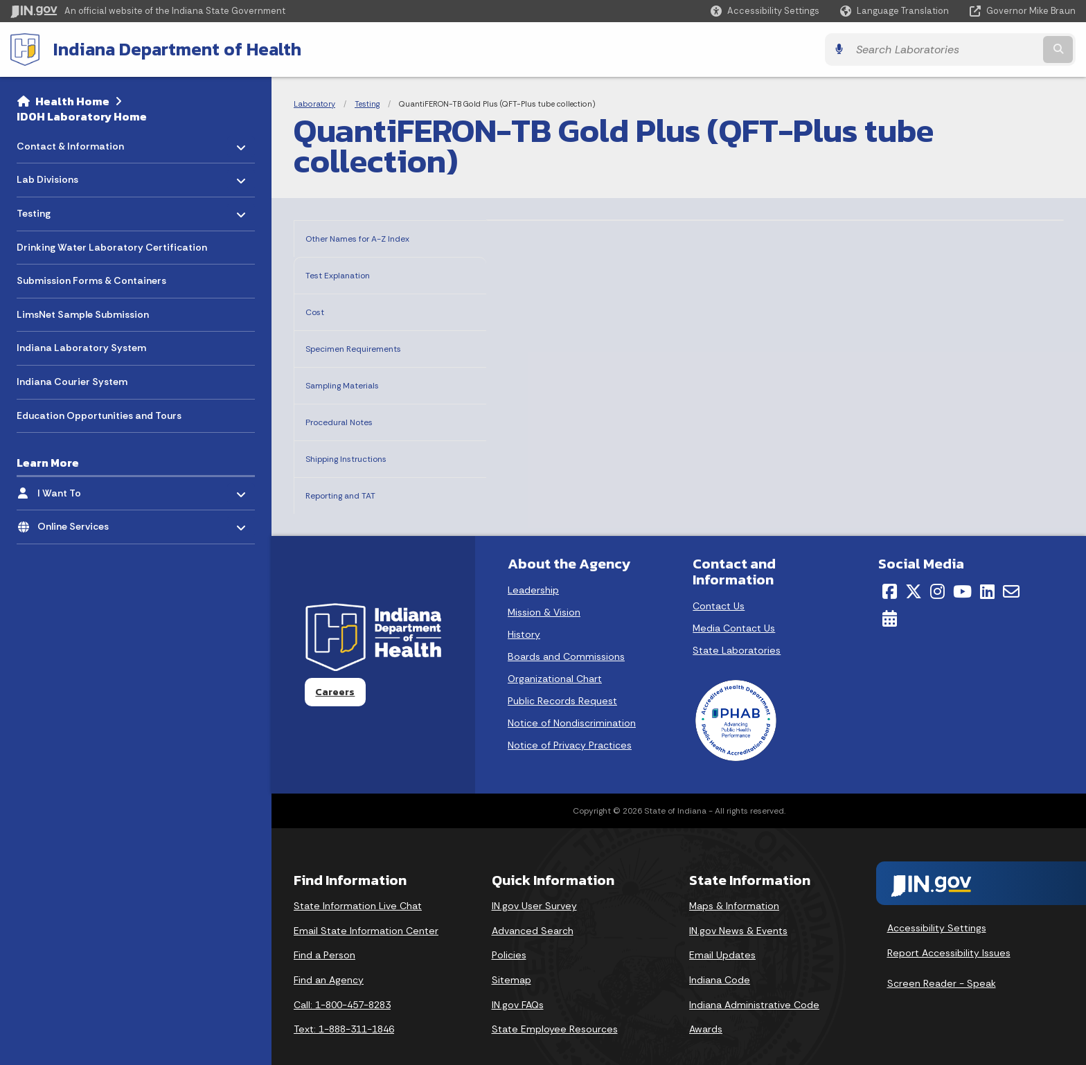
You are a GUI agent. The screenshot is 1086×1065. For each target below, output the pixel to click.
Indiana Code (719, 958)
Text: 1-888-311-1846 (344, 1007)
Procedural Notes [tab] (352, 407)
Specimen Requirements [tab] (372, 339)
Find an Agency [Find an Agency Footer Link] (329, 958)
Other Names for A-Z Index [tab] (377, 237)
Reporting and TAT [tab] (355, 475)
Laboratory (314, 104)
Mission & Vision (544, 590)
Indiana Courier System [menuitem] (72, 381)
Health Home (72, 101)
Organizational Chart (555, 657)
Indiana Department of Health (177, 49)
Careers (335, 670)
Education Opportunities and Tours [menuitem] (99, 415)
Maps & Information (734, 884)
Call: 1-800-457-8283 (342, 983)
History (524, 613)
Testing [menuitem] (57, 210)
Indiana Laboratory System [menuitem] (81, 347)
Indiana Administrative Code (754, 983)
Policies (509, 933)
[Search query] (945, 49)
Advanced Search (532, 909)
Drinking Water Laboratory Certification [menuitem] (112, 247)
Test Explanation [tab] (350, 272)
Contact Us (719, 584)
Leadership (533, 568)
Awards (705, 1007)
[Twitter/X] (913, 570)
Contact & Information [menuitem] (70, 142)
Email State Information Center (366, 909)
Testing (367, 104)
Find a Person (324, 933)
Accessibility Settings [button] (936, 906)
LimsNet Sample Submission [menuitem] (83, 314)
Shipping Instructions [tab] (362, 441)
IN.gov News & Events (738, 909)
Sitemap (511, 958)
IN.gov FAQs (518, 983)
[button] (765, 10)
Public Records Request (562, 679)
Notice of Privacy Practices (570, 723)
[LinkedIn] (987, 570)
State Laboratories (737, 629)
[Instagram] (937, 570)
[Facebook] (889, 570)
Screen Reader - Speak (941, 962)
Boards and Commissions (566, 635)
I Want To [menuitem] (77, 489)
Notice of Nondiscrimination (572, 701)
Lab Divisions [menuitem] (57, 176)
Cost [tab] (318, 305)
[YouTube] (962, 570)
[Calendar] (889, 597)
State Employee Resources (555, 1007)
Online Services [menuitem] (77, 523)
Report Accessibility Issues (949, 931)
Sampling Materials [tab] (357, 373)
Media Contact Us (734, 606)
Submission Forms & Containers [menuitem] (91, 280)
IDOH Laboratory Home (82, 116)
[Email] (1011, 570)
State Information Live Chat (358, 884)
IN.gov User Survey (534, 884)
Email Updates (722, 933)
